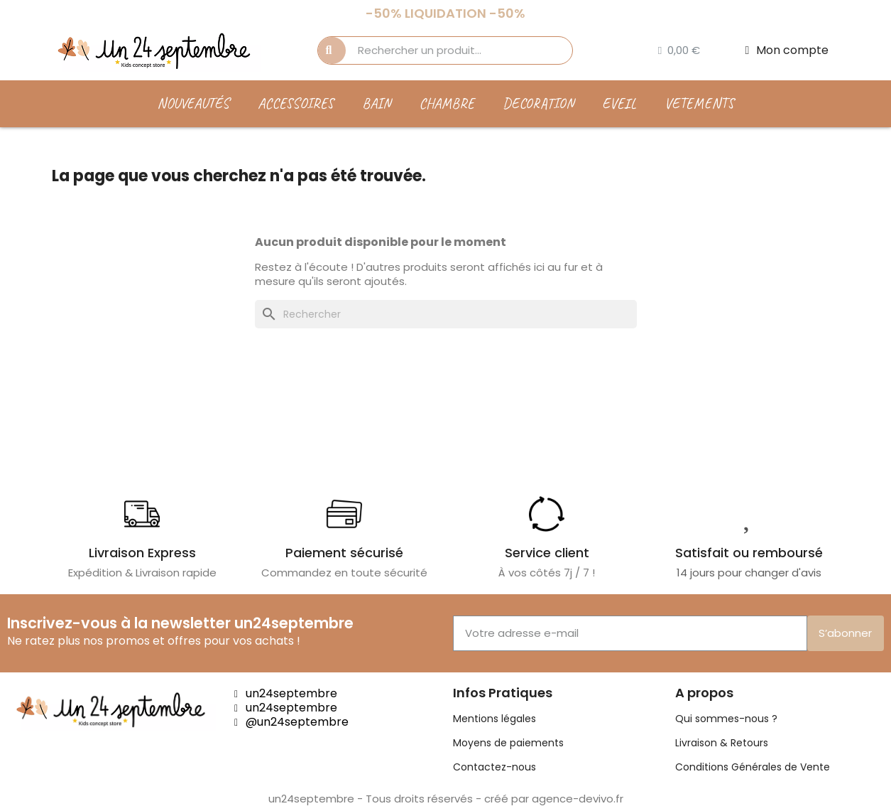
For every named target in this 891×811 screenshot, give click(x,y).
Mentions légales (494, 718)
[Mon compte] (787, 50)
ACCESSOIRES (296, 103)
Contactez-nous (494, 767)
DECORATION (538, 103)
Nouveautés (193, 103)
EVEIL (619, 103)
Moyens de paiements (508, 743)
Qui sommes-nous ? (726, 718)
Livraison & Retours (721, 743)
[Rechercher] (446, 314)
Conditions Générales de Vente (752, 767)
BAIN (376, 103)
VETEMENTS (699, 103)
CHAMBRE (446, 103)
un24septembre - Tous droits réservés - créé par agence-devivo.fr (445, 798)
